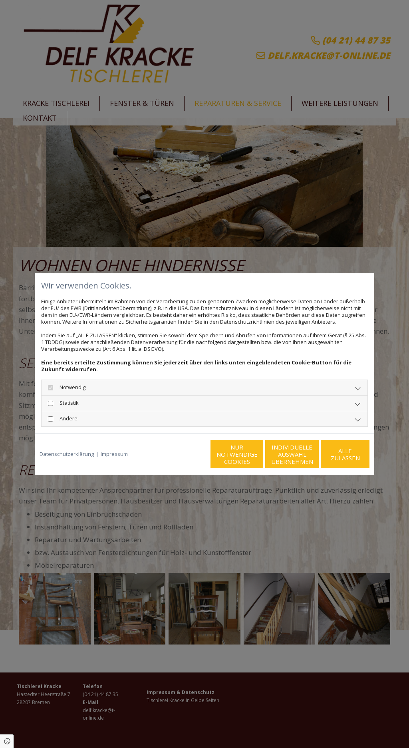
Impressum (114, 454)
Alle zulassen (332, 454)
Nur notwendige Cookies (180, 454)
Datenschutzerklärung (67, 454)
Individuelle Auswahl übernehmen (257, 454)
